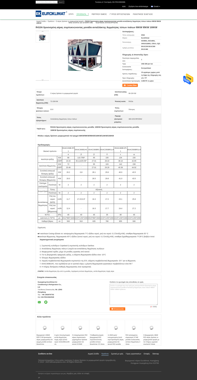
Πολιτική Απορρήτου (46, 360)
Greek (157, 6)
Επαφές (147, 354)
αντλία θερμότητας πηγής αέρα (103, 271)
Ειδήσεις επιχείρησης (107, 23)
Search (61, 2)
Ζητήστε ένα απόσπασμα (138, 6)
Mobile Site (41, 368)
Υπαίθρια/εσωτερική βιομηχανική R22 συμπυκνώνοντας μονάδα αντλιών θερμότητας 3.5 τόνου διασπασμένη (97, 340)
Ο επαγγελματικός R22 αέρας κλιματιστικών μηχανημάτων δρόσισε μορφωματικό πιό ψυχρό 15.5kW (79, 339)
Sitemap (155, 354)
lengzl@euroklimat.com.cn (148, 366)
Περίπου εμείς (99, 14)
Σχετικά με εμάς (117, 354)
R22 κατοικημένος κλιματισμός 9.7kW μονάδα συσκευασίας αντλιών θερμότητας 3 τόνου (133, 339)
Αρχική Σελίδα (41, 21)
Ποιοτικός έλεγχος (143, 14)
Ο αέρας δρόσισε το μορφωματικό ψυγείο (69, 21)
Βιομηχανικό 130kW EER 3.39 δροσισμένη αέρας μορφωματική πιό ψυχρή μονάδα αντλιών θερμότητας (45, 339)
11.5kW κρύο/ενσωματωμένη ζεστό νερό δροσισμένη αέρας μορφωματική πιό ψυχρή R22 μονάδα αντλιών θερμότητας (116, 340)
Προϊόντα (81, 14)
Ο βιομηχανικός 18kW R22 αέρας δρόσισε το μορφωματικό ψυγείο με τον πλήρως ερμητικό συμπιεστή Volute (151, 339)
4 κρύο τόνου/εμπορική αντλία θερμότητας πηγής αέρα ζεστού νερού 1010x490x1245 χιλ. (62, 339)
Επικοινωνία (126, 85)
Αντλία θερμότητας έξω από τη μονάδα (57, 271)
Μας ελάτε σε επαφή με (81, 23)
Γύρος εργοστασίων (120, 14)
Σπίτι (71, 14)
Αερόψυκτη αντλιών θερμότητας (81, 271)
